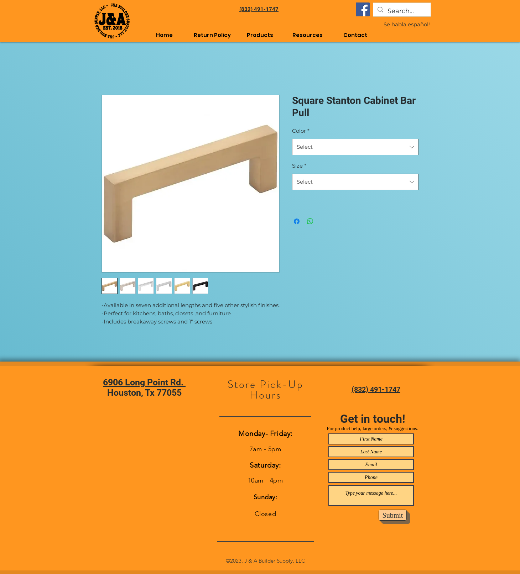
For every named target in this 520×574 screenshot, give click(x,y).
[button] (308, 35)
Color (301, 130)
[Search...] (402, 11)
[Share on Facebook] (296, 221)
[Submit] (393, 515)
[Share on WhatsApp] (310, 221)
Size (299, 165)
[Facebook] (363, 9)
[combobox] (355, 147)
